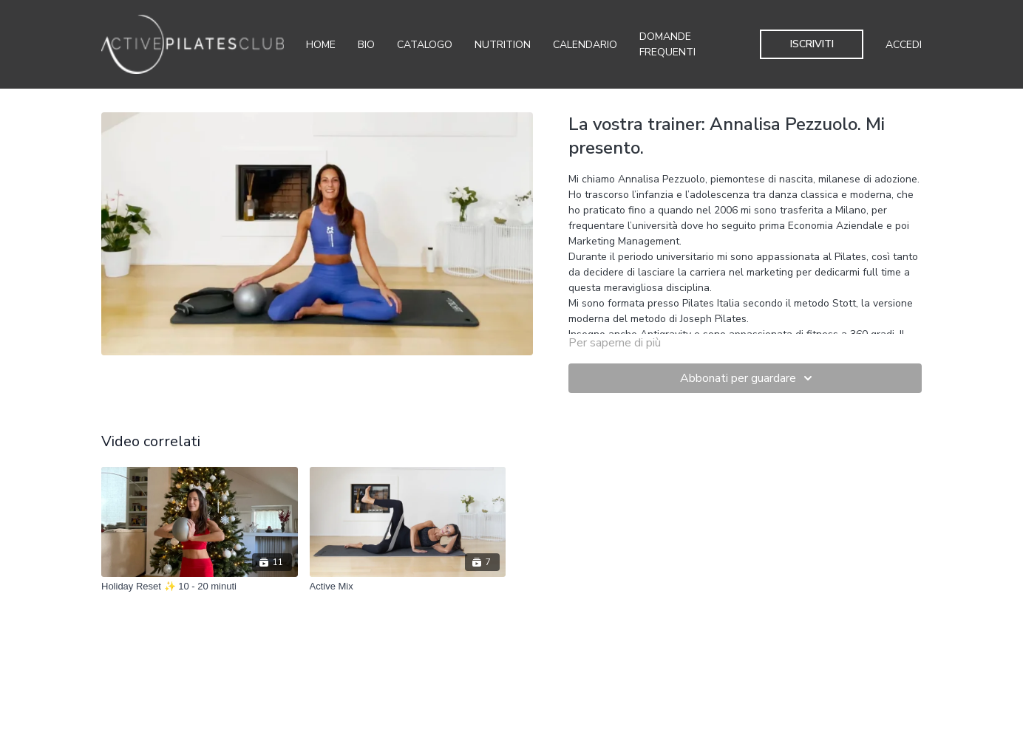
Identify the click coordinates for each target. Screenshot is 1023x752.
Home (321, 45)
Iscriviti (812, 44)
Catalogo (424, 45)
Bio (366, 45)
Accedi (904, 45)
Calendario (585, 45)
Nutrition (503, 45)
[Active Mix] (408, 586)
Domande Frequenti (667, 44)
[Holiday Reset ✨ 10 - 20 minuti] (199, 586)
